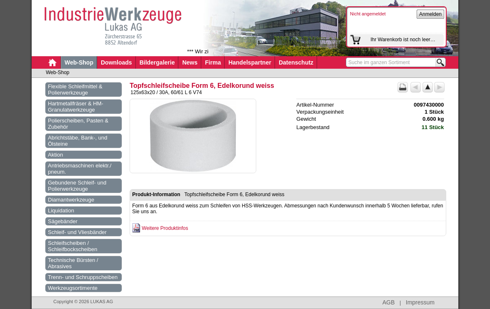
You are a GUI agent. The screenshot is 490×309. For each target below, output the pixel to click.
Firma (213, 62)
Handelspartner (249, 62)
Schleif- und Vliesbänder (77, 232)
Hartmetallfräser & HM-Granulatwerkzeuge (75, 106)
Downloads (116, 62)
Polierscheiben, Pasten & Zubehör (78, 123)
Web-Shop (79, 62)
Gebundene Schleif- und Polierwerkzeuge (77, 185)
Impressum (420, 302)
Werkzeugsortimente (73, 288)
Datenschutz (296, 62)
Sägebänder (63, 221)
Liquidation (61, 210)
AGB (388, 302)
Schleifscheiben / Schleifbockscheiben (73, 246)
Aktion (55, 155)
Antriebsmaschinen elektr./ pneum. (79, 168)
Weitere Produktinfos (165, 228)
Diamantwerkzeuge (71, 200)
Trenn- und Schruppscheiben (83, 277)
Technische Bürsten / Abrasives (73, 263)
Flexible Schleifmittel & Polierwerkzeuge (75, 89)
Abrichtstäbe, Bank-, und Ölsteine (77, 141)
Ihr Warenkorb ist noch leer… (402, 39)
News (190, 62)
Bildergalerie (157, 62)
